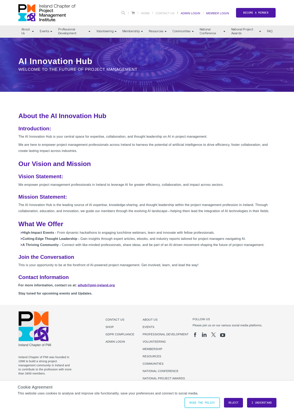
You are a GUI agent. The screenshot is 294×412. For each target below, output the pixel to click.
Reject (233, 402)
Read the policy (202, 402)
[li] (204, 334)
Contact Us (165, 13)
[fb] (195, 334)
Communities (183, 31)
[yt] (222, 335)
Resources (157, 31)
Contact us (115, 319)
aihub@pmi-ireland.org (96, 285)
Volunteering (106, 31)
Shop (110, 327)
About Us (27, 31)
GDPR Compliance (120, 334)
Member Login (217, 13)
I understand (262, 402)
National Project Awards (246, 31)
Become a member (255, 12)
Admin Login (190, 13)
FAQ (270, 31)
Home (145, 13)
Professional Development (74, 31)
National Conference (212, 31)
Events (46, 31)
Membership (132, 31)
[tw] (213, 334)
